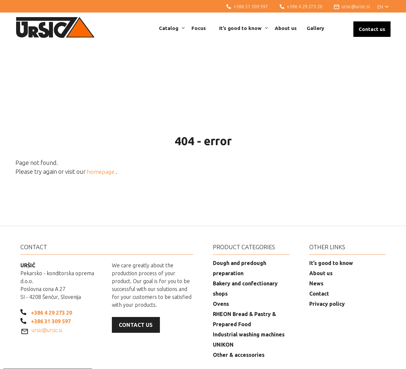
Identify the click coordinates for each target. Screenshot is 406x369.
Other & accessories (239, 321)
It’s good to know (243, 28)
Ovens (221, 270)
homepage (102, 137)
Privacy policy (327, 270)
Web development (359, 359)
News (316, 249)
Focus (198, 28)
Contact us (372, 29)
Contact (319, 259)
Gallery (315, 28)
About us (286, 28)
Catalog (172, 28)
